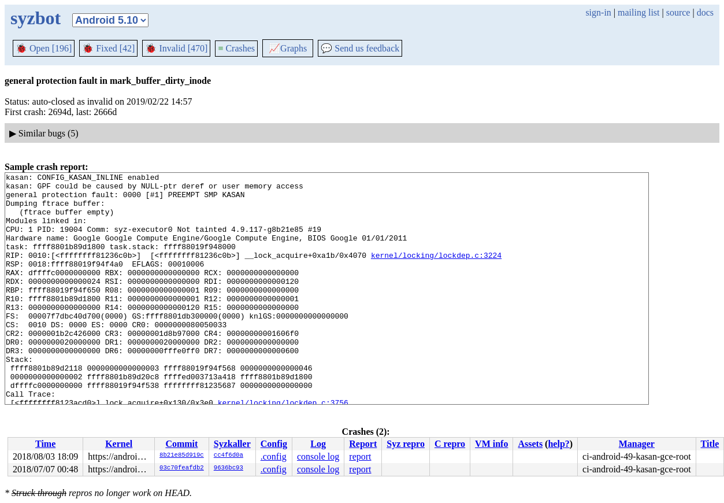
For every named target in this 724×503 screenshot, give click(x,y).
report (360, 456)
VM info (491, 444)
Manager (637, 444)
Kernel (118, 444)
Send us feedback (360, 48)
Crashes (236, 48)
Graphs (288, 48)
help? (558, 444)
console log (318, 456)
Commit (181, 444)
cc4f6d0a (228, 456)
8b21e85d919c (181, 456)
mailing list (638, 12)
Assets (530, 444)
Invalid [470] (176, 48)
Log (318, 444)
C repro (450, 444)
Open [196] (44, 48)
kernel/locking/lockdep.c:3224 (436, 272)
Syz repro (406, 444)
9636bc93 (228, 468)
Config (274, 444)
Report (363, 444)
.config (274, 456)
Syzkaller (232, 444)
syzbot (35, 18)
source (678, 12)
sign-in (598, 12)
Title (710, 444)
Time (45, 444)
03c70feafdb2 (181, 468)
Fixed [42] (108, 48)
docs (705, 12)
